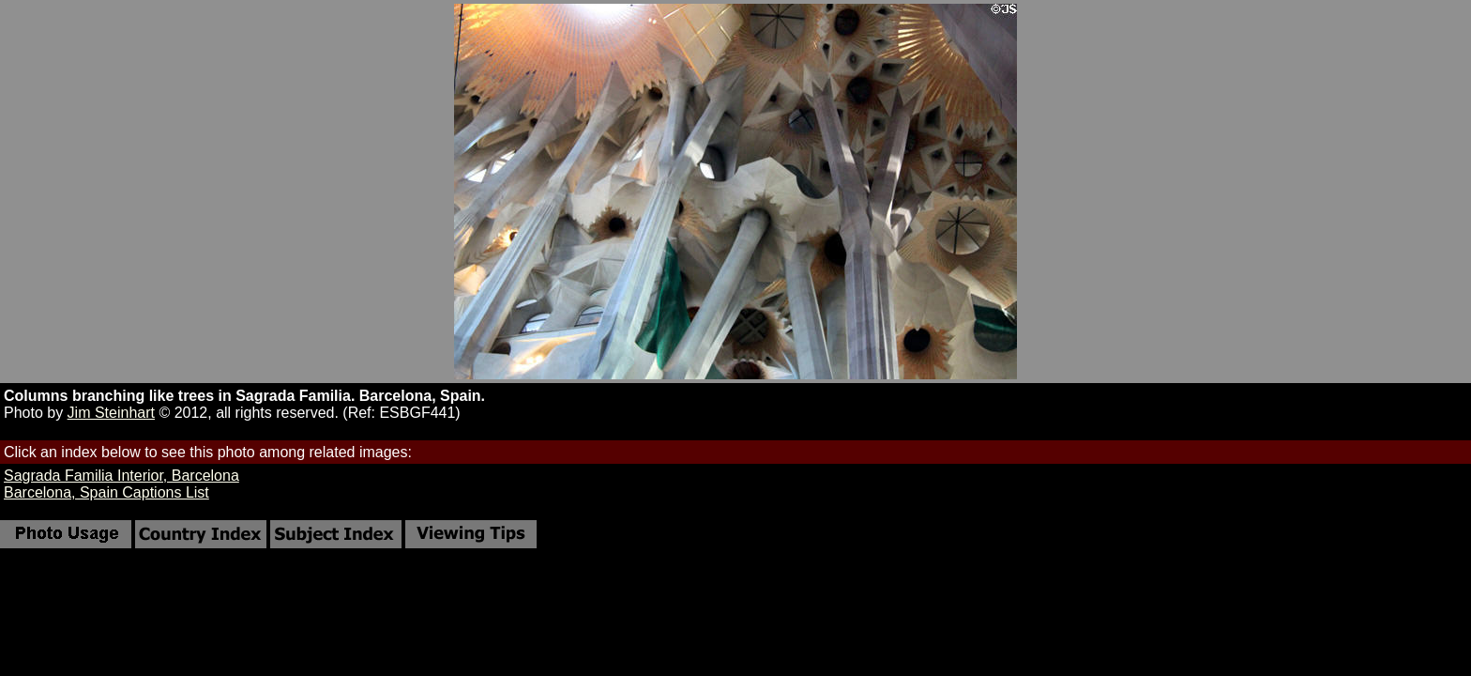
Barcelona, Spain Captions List (106, 492)
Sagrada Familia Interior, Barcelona (121, 476)
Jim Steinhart (111, 413)
